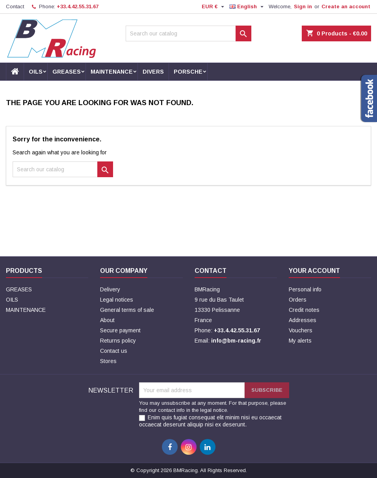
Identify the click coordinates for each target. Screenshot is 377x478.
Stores (108, 361)
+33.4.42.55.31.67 (77, 6)
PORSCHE (188, 72)
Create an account (345, 6)
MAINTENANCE (112, 72)
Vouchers (300, 330)
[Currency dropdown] (214, 6)
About (107, 320)
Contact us (113, 351)
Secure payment (120, 330)
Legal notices (116, 299)
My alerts (300, 340)
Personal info (305, 289)
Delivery (110, 289)
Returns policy (118, 340)
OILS (36, 72)
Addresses (302, 320)
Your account (314, 270)
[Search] (188, 33)
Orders (297, 299)
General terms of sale (127, 310)
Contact (15, 6)
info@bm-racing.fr (236, 340)
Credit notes (304, 310)
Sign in (303, 6)
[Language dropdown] (247, 6)
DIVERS (153, 72)
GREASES (66, 72)
